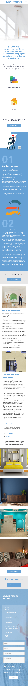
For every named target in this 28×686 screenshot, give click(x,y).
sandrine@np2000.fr (13, 628)
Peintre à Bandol (8, 622)
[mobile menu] (26, 2)
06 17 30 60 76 (14, 626)
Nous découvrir (13, 125)
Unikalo (4, 240)
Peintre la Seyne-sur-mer (10, 620)
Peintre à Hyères (8, 617)
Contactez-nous (14, 279)
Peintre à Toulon (8, 615)
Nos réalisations (14, 571)
